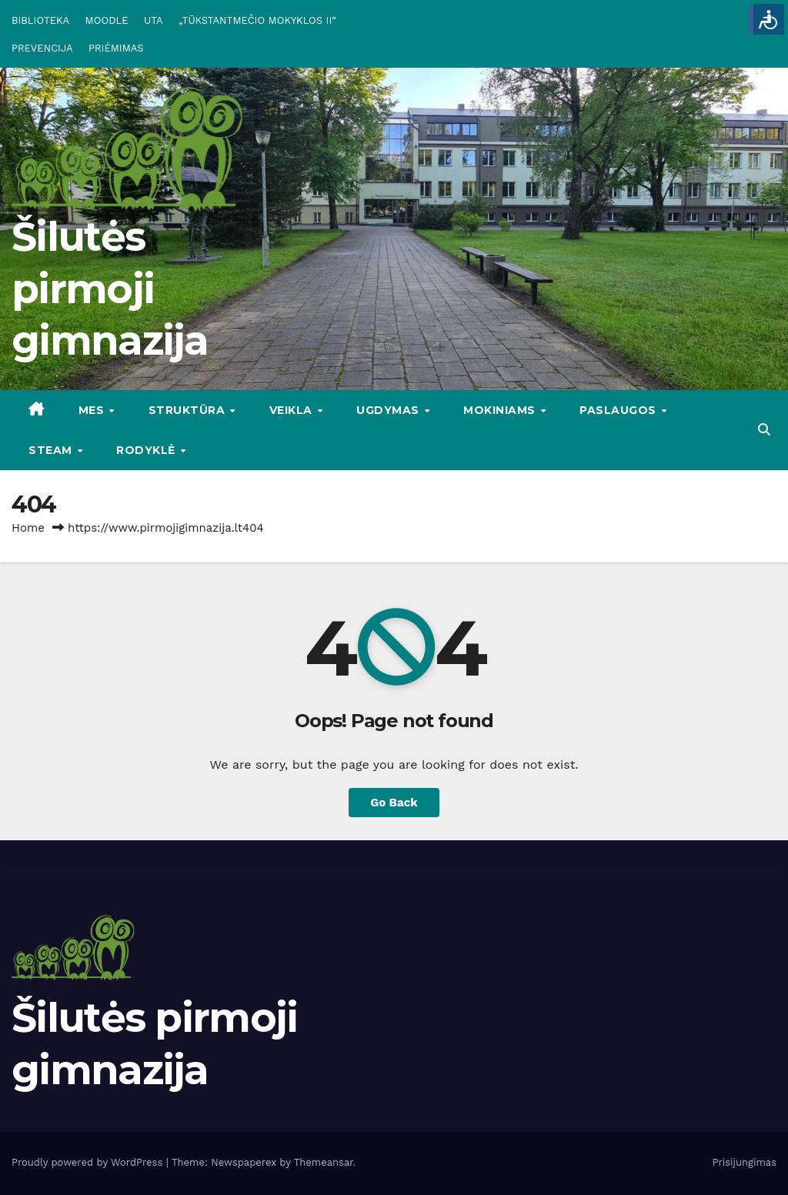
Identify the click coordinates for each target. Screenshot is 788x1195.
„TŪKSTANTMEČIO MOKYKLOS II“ (257, 20)
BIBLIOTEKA (40, 20)
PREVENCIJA (42, 48)
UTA (153, 20)
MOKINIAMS (501, 410)
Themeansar (323, 1162)
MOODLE (107, 20)
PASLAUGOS (619, 410)
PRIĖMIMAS (116, 48)
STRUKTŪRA (189, 410)
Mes (93, 410)
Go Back (394, 802)
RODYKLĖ (147, 450)
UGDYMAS (389, 410)
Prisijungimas (745, 1162)
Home (28, 528)
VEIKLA (292, 410)
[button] (764, 429)
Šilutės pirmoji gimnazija (110, 288)
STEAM (51, 450)
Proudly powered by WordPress (89, 1162)
